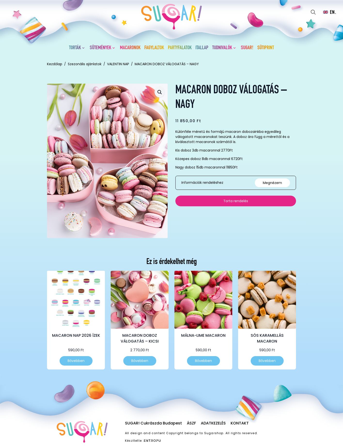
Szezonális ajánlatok (84, 64)
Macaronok (130, 48)
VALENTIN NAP (118, 64)
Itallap (201, 48)
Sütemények (100, 48)
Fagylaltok (154, 48)
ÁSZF (191, 423)
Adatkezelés (213, 423)
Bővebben (76, 360)
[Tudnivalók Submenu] (235, 48)
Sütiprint (265, 48)
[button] (160, 92)
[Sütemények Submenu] (114, 48)
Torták (75, 48)
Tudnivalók (222, 48)
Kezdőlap (54, 64)
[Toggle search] (313, 12)
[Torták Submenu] (84, 48)
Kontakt (240, 423)
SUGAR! (247, 48)
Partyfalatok (180, 48)
